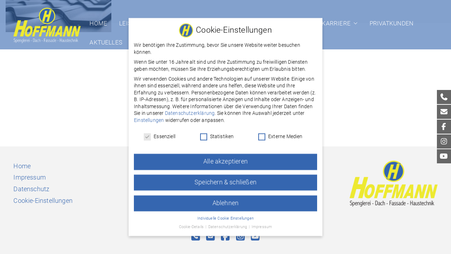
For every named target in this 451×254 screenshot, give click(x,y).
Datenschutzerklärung (190, 109)
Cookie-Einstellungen (43, 200)
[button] (354, 23)
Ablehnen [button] (225, 198)
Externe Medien (280, 132)
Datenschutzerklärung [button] (228, 222)
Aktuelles (105, 42)
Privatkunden (391, 23)
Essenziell (159, 132)
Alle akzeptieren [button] (225, 157)
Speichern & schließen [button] (225, 177)
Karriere (339, 23)
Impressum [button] (262, 222)
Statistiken (217, 132)
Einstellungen (149, 116)
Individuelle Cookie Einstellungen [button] (225, 214)
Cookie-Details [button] (192, 222)
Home (98, 23)
